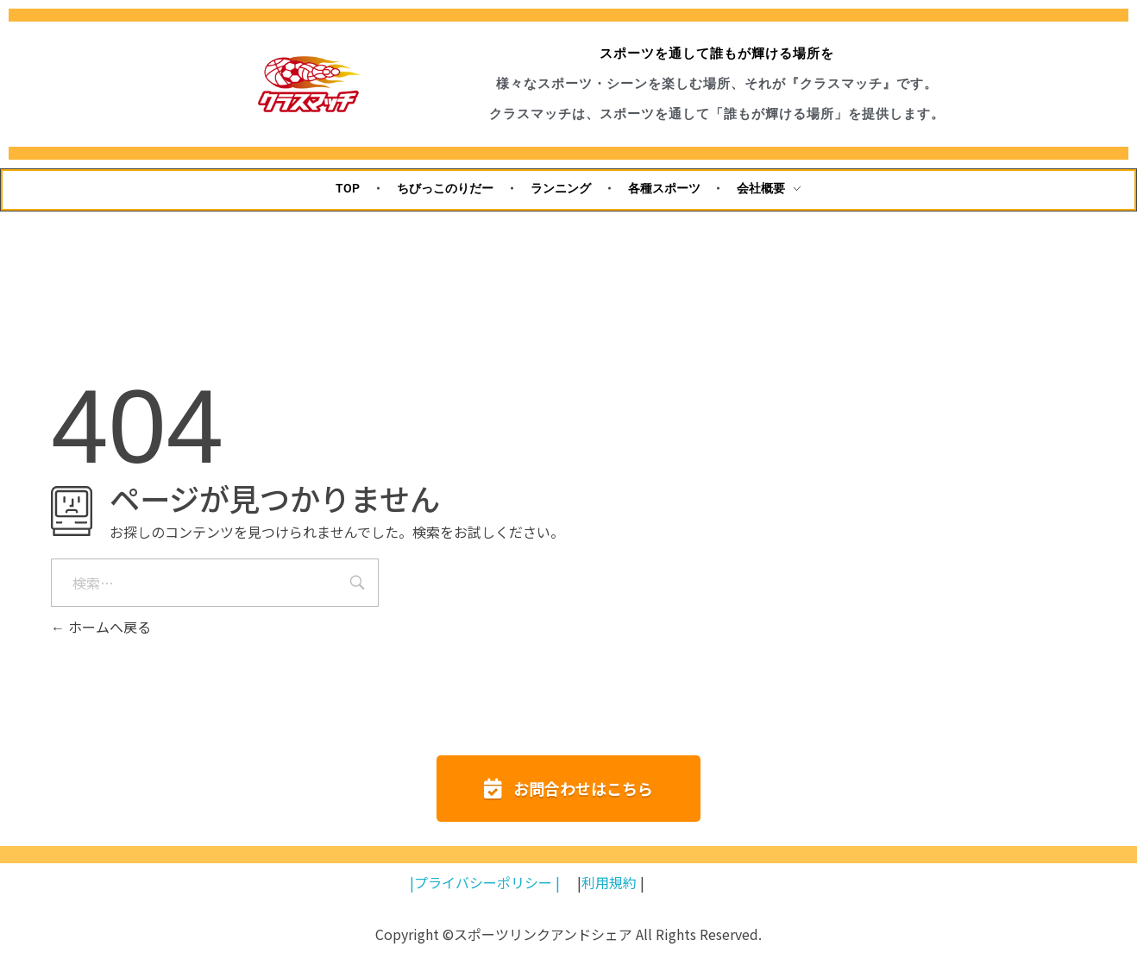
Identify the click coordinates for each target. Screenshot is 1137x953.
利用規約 (609, 882)
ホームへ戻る (101, 626)
